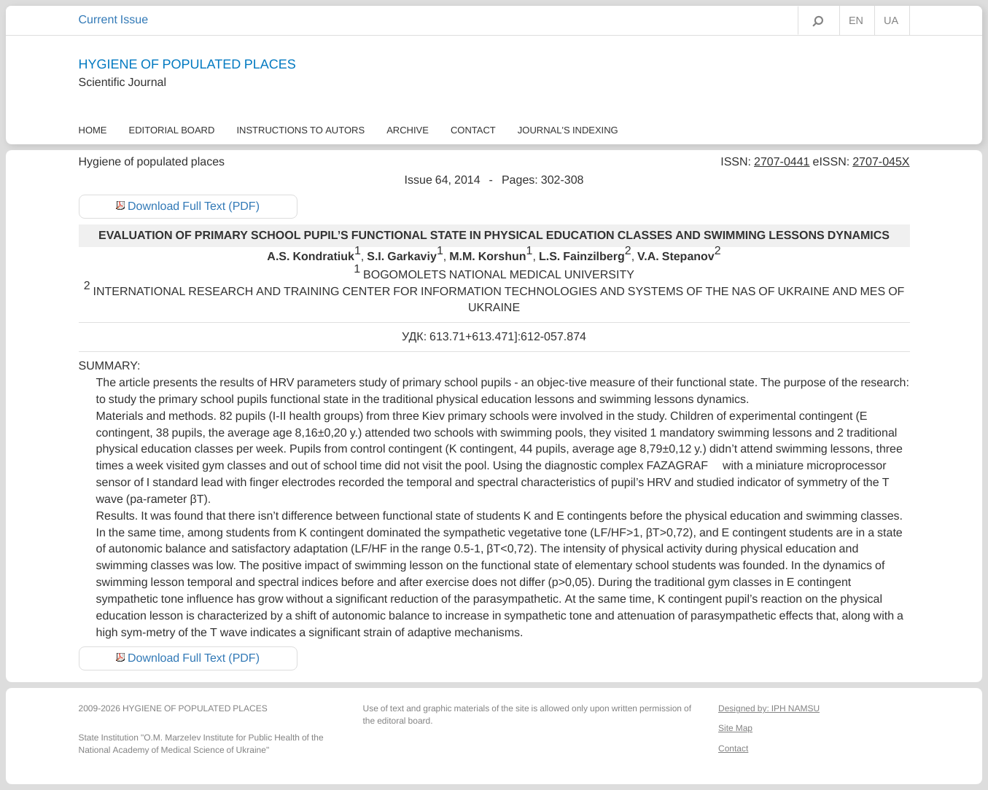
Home (93, 130)
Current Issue (114, 20)
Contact (473, 130)
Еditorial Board (172, 130)
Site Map (735, 728)
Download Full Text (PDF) (194, 206)
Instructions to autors (300, 130)
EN (856, 21)
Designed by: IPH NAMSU (769, 708)
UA (891, 21)
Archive (407, 130)
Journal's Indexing (568, 130)
